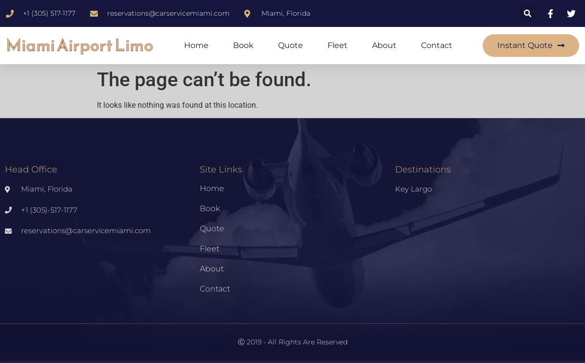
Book (243, 45)
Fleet (338, 45)
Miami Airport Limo (79, 45)
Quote (290, 45)
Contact (436, 45)
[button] (527, 13)
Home (196, 45)
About (384, 45)
